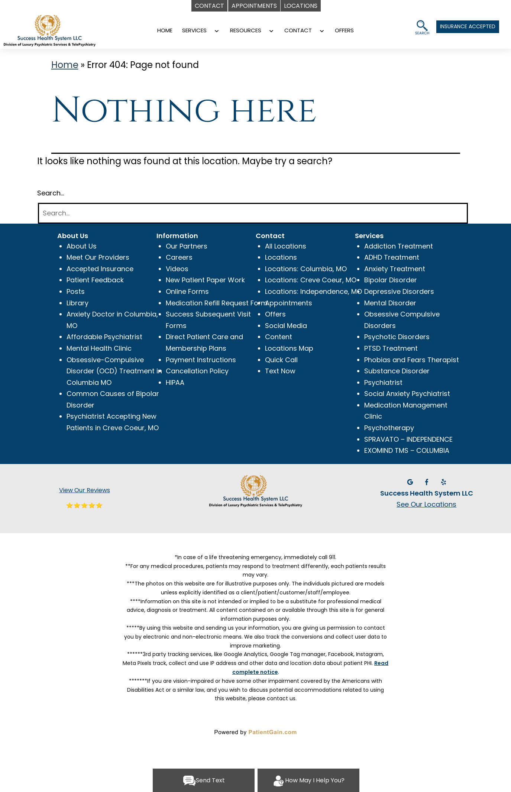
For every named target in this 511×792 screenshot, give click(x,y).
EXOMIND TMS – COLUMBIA (406, 450)
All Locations (285, 246)
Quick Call (281, 359)
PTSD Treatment (391, 348)
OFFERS (344, 30)
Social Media (286, 325)
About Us (82, 246)
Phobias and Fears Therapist (411, 359)
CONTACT (298, 30)
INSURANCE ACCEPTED (467, 26)
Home (64, 65)
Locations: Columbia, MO (306, 268)
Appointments (288, 303)
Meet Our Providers (98, 257)
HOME (164, 30)
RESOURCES (245, 30)
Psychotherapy (389, 427)
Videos (177, 268)
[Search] (253, 213)
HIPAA (175, 382)
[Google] (410, 481)
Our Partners (186, 246)
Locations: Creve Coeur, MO (310, 280)
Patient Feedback (95, 280)
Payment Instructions (201, 359)
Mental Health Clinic (99, 348)
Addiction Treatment (398, 246)
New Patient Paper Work (205, 280)
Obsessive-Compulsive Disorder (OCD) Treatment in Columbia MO (114, 371)
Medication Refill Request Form (217, 303)
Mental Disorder (390, 303)
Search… (50, 193)
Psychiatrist (383, 382)
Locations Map (289, 348)
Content (278, 336)
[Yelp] (443, 481)
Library (77, 303)
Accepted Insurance (100, 268)
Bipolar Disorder (390, 280)
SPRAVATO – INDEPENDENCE (408, 439)
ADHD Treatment (391, 257)
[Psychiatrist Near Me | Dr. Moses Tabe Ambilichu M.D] (61, 25)
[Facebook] (427, 481)
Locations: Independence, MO (313, 291)
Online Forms (187, 291)
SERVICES (194, 30)
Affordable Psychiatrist (104, 336)
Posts (76, 291)
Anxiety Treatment (394, 268)
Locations (281, 257)
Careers (179, 257)
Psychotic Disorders (397, 336)
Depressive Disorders (399, 291)
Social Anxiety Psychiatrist (407, 393)
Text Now (280, 371)
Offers (275, 314)
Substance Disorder (397, 371)
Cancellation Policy (197, 371)
